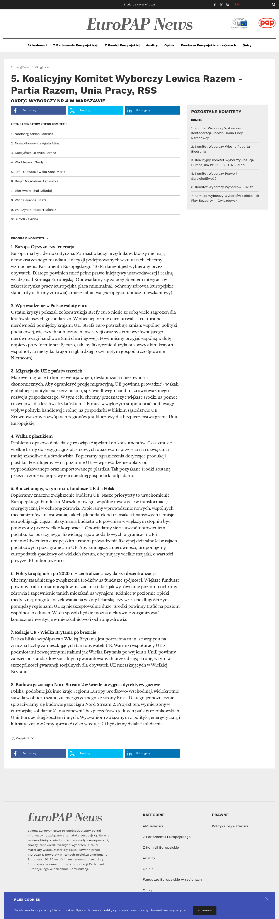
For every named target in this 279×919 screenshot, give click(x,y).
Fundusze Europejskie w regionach (208, 45)
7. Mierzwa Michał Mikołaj (31, 191)
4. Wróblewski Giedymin (30, 162)
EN (237, 4)
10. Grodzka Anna (24, 219)
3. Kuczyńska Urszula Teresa (33, 153)
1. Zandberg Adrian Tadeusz (32, 134)
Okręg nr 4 (42, 67)
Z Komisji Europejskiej (122, 45)
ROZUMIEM (205, 910)
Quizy (247, 45)
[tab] (95, 739)
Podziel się (24, 110)
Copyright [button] (23, 738)
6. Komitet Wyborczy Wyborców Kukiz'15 (223, 187)
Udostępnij (138, 110)
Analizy (152, 45)
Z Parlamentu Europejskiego (75, 45)
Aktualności (37, 45)
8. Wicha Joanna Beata (28, 200)
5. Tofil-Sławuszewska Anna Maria (38, 172)
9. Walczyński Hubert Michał (33, 210)
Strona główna (20, 67)
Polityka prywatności (230, 826)
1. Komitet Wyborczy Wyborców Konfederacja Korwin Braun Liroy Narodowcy (217, 133)
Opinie (169, 45)
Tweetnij (80, 110)
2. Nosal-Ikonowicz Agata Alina (35, 143)
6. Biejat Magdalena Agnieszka (34, 181)
